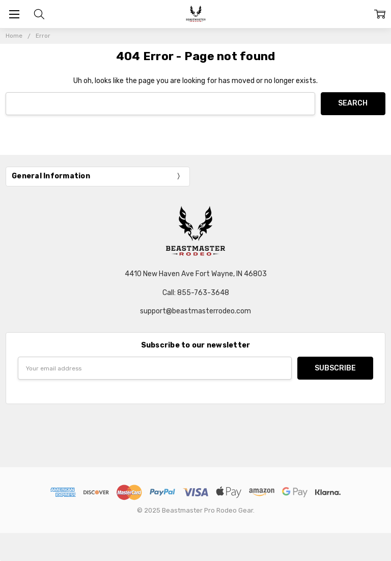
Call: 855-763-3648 (195, 292)
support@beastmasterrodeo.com (195, 311)
